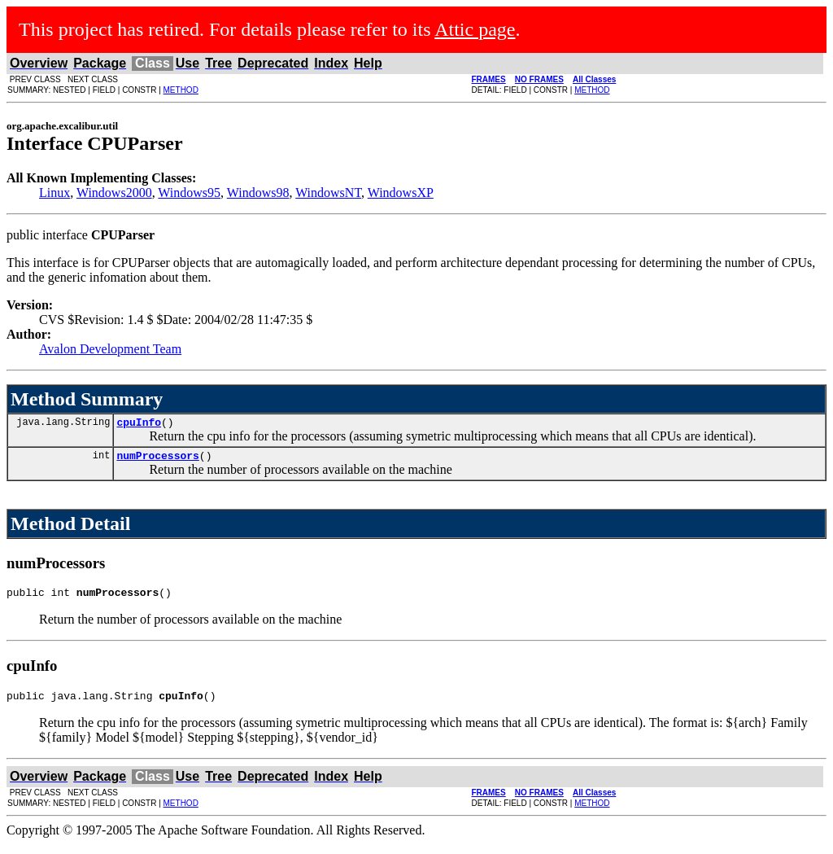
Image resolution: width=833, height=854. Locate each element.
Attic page (474, 29)
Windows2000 (114, 192)
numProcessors (157, 460)
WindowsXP (401, 192)
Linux (54, 192)
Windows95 (189, 192)
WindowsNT (328, 192)
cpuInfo (138, 424)
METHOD (181, 89)
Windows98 (258, 192)
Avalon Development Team (110, 349)
